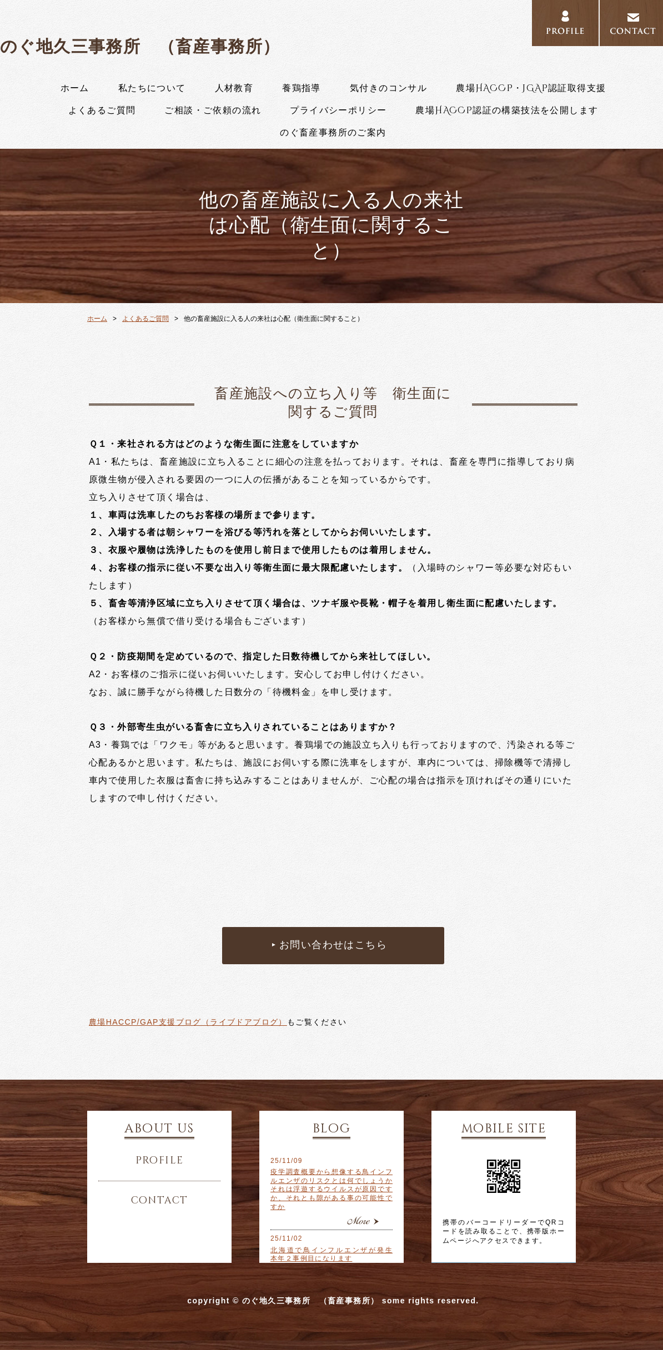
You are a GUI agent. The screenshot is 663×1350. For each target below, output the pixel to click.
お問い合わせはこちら (333, 945)
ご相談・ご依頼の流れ (212, 110)
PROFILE (565, 23)
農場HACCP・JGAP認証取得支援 (531, 88)
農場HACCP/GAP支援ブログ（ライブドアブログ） (188, 1021)
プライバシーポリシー (338, 110)
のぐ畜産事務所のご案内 (333, 133)
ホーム (75, 88)
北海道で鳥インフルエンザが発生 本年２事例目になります (331, 1254)
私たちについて (152, 88)
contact (159, 1200)
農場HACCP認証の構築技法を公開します (506, 110)
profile (159, 1160)
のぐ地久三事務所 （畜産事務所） (140, 46)
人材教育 (234, 88)
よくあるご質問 (102, 110)
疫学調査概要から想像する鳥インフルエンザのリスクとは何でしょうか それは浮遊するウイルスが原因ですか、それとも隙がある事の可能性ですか (331, 1189)
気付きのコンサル (388, 88)
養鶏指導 (301, 88)
